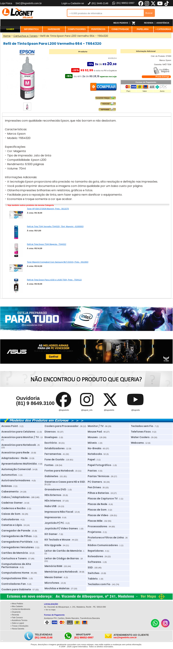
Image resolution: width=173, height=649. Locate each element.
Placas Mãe (95, 521)
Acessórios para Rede (15, 452)
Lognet (17, 13)
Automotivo (9, 475)
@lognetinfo (64, 410)
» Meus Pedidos (17, 604)
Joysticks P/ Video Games (61, 528)
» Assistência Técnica (19, 620)
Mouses (93, 437)
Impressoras (53, 517)
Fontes (49, 465)
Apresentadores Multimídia (19, 463)
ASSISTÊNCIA (162, 23)
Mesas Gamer (53, 577)
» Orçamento (16, 612)
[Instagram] (165, 627)
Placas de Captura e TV (103, 498)
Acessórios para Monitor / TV (20, 437)
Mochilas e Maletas (57, 588)
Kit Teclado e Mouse (57, 539)
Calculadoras (10, 519)
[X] (153, 5)
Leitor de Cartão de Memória (63, 551)
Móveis (92, 443)
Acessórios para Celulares (18, 431)
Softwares (94, 562)
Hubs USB (50, 506)
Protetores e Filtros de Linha (106, 537)
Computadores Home (15, 572)
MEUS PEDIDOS (120, 23)
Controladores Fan (13, 584)
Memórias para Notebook (61, 571)
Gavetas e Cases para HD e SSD (65, 482)
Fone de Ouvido (54, 459)
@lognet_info (86, 410)
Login (64, 3)
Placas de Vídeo (98, 515)
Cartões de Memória (14, 553)
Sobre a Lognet (18, 623)
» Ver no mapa (49, 610)
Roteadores (95, 556)
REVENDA (149, 23)
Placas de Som (97, 509)
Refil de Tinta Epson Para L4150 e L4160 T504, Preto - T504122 (54, 280)
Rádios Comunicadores (103, 545)
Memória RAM (53, 566)
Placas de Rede (97, 504)
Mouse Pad (95, 431)
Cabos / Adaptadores (15, 497)
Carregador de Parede (15, 530)
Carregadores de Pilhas (16, 536)
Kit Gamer (51, 534)
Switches (93, 573)
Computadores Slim (14, 578)
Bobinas (6, 486)
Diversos (50, 431)
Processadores (97, 526)
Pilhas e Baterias (98, 493)
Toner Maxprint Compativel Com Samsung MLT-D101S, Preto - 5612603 (57, 262)
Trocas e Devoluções (20, 626)
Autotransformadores (15, 480)
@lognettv (135, 410)
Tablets (93, 578)
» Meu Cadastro (17, 606)
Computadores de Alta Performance (16, 565)
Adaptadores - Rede (14, 458)
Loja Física (6, 3)
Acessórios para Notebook (18, 445)
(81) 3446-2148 (97, 3)
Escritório (51, 443)
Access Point (9, 426)
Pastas (92, 470)
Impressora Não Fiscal (59, 511)
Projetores (94, 532)
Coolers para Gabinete (16, 589)
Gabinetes (51, 476)
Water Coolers (140, 437)
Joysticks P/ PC (54, 523)
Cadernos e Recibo (13, 508)
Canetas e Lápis (11, 525)
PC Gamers (95, 482)
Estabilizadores (55, 448)
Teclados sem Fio (142, 426)
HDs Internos (53, 500)
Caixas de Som (10, 514)
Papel (91, 459)
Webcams (137, 443)
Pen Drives (94, 487)
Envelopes (51, 437)
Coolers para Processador (61, 426)
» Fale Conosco (17, 618)
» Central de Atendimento (20, 609)
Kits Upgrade (53, 545)
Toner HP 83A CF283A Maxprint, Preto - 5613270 (48, 209)
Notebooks (95, 454)
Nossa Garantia (18, 629)
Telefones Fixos (141, 431)
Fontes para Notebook (59, 470)
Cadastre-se (77, 3)
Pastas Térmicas (98, 476)
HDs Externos (53, 495)
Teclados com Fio (99, 584)
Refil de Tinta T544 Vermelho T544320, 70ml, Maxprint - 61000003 (55, 226)
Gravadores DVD (55, 489)
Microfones (52, 583)
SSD (90, 567)
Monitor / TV (96, 426)
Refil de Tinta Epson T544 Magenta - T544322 (46, 244)
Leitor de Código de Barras (62, 558)
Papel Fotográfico (99, 465)
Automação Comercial (16, 469)
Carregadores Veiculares (17, 547)
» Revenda (15, 615)
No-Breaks (94, 448)
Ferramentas (53, 454)
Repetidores (96, 551)
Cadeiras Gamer (12, 502)
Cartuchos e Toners (14, 558)
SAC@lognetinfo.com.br (28, 3)
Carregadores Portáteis (16, 541)
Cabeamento (10, 491)
